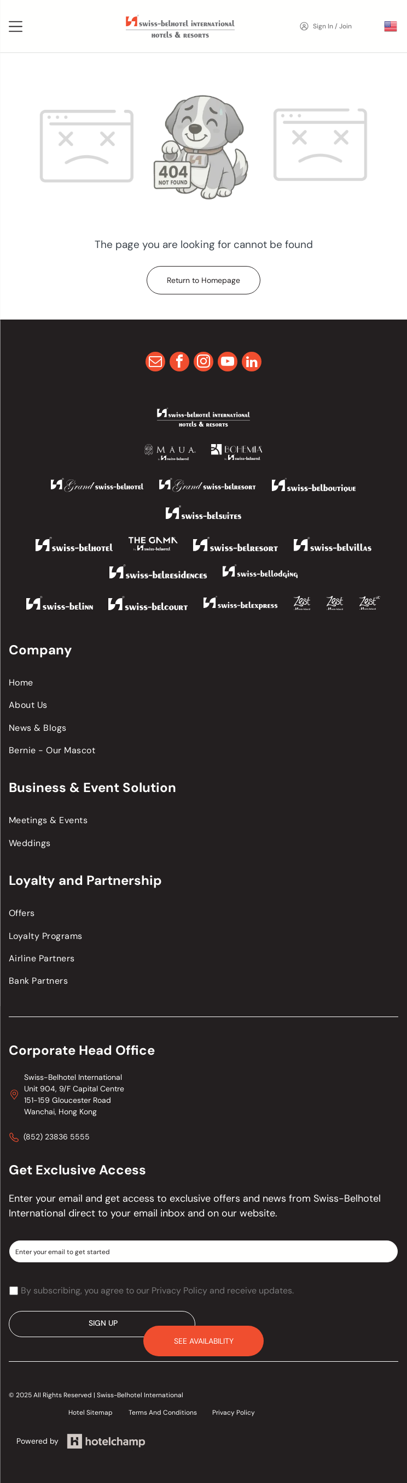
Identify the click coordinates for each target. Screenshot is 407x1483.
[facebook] (179, 363)
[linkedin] (251, 363)
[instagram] (203, 363)
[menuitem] (203, 682)
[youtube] (227, 363)
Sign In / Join (332, 26)
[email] (155, 363)
